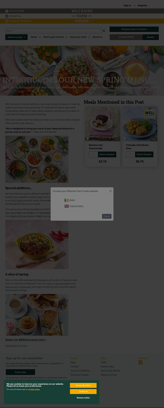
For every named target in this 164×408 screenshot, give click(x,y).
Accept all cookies (83, 385)
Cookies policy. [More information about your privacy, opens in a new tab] (34, 389)
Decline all (83, 391)
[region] (51, 392)
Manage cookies (83, 398)
